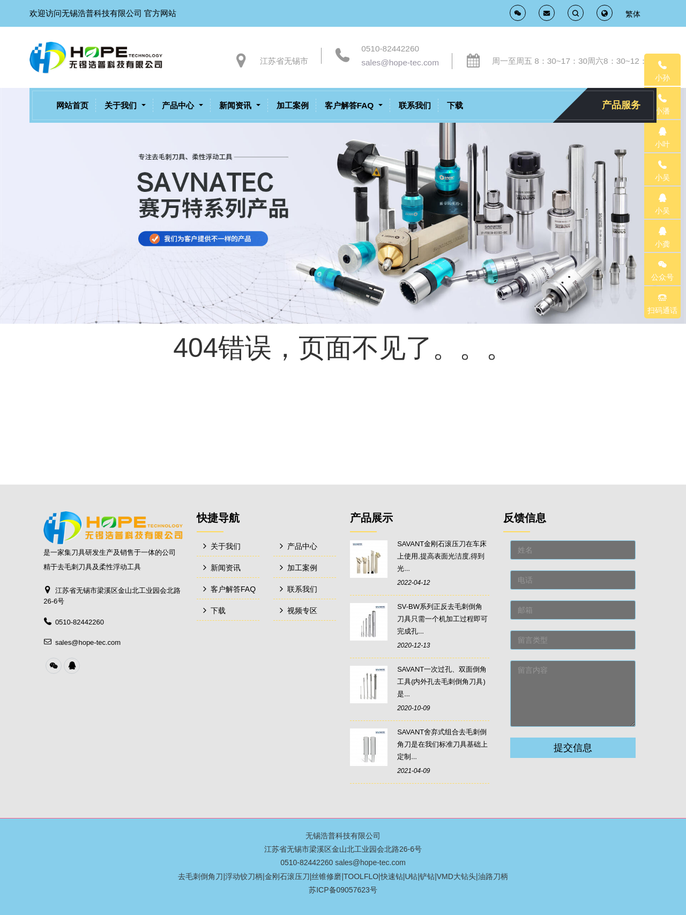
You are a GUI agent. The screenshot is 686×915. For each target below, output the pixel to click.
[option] (343, 205)
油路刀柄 (493, 876)
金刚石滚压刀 (287, 876)
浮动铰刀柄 (244, 876)
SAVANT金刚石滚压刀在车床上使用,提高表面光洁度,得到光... (442, 556)
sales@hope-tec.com (400, 62)
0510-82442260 (390, 48)
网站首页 (72, 105)
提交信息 (573, 747)
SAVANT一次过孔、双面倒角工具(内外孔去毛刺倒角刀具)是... (442, 681)
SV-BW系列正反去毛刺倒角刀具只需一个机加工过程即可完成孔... (442, 618)
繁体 (632, 14)
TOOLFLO (361, 876)
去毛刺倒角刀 (200, 876)
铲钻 (427, 876)
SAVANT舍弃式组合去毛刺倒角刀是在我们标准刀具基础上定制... (442, 744)
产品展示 (371, 517)
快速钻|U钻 (399, 876)
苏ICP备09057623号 (343, 890)
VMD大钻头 (456, 876)
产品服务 (621, 105)
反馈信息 (524, 517)
